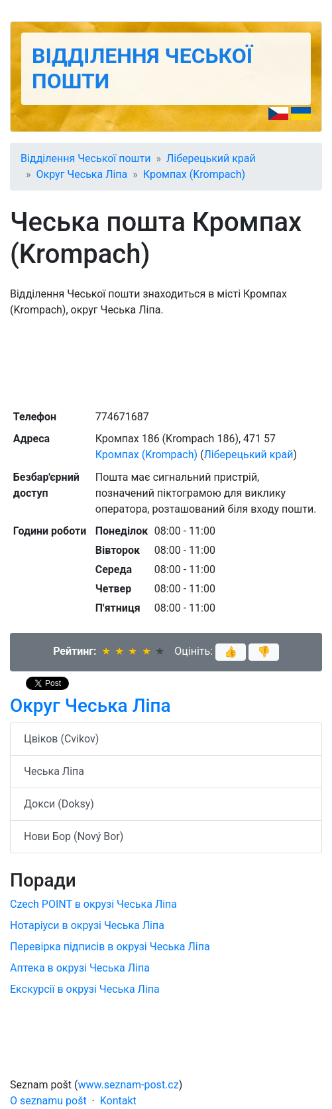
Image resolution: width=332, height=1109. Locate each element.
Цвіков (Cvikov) (61, 738)
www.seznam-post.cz (128, 1084)
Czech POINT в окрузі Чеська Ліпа (93, 904)
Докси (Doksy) (59, 804)
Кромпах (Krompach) (194, 174)
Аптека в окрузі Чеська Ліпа (80, 968)
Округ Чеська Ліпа (82, 174)
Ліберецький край (211, 158)
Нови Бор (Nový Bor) (73, 836)
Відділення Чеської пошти (85, 158)
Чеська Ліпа (54, 771)
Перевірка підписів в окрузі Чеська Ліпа (110, 946)
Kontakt (118, 1100)
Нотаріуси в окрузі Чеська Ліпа (87, 925)
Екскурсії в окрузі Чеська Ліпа (85, 989)
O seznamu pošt (48, 1100)
